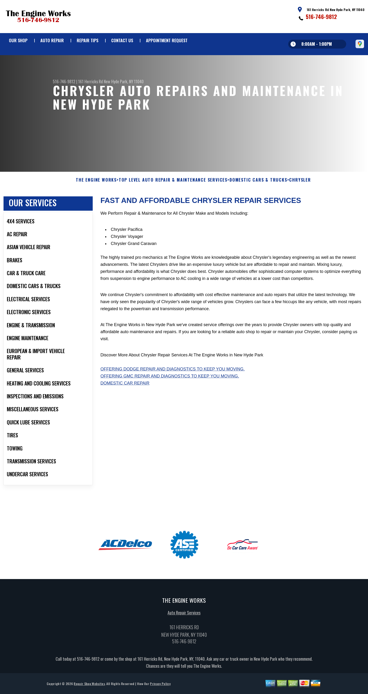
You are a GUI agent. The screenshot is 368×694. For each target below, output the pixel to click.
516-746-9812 (321, 16)
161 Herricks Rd (90, 81)
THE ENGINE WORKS (96, 201)
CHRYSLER (300, 201)
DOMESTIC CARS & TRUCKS (258, 201)
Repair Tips (87, 40)
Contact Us (122, 40)
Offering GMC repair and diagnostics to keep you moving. (169, 398)
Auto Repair (52, 40)
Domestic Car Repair (125, 405)
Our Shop (18, 40)
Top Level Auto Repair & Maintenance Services (173, 201)
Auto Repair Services (184, 634)
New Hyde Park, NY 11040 (124, 81)
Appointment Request (167, 40)
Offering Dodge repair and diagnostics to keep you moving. (172, 391)
